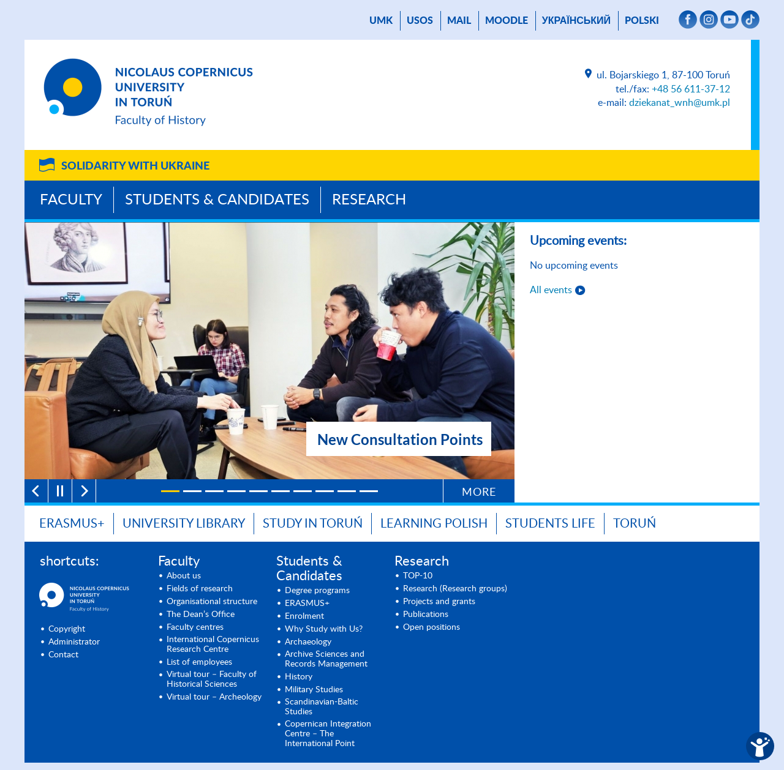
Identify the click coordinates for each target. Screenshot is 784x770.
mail (459, 21)
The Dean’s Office (201, 614)
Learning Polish (434, 524)
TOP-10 (417, 576)
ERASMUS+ (307, 603)
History (298, 677)
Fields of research (200, 589)
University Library (184, 524)
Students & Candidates (217, 200)
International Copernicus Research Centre (213, 644)
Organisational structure (212, 601)
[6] (280, 491)
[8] (324, 491)
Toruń (634, 524)
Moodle (506, 21)
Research (369, 200)
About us (184, 576)
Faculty (71, 200)
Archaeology (308, 642)
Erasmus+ (72, 524)
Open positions (431, 627)
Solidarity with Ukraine (135, 166)
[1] (170, 491)
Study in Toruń (313, 524)
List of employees (199, 662)
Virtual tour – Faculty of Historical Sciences (212, 679)
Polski (642, 21)
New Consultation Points (400, 439)
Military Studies (314, 690)
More (479, 492)
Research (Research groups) (455, 589)
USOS (420, 21)
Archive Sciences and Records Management (326, 659)
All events (551, 290)
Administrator (74, 642)
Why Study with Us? (324, 629)
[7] (302, 491)
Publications (425, 614)
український (576, 21)
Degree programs (317, 590)
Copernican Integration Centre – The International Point (328, 734)
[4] (236, 491)
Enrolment (304, 616)
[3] (214, 491)
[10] (369, 491)
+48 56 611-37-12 (691, 89)
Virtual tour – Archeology (214, 697)
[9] (346, 491)
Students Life (550, 524)
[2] (192, 491)
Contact (63, 655)
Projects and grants (439, 601)
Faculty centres (195, 627)
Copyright (66, 629)
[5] (258, 491)
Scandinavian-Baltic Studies (321, 707)
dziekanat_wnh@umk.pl (679, 103)
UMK (381, 21)
